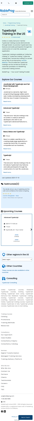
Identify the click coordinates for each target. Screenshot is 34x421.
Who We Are (6, 368)
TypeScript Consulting (9, 283)
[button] (31, 229)
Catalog (4, 317)
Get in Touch (25, 417)
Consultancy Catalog (9, 344)
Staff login (17, 420)
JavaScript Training (10, 25)
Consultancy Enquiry (9, 340)
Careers (4, 383)
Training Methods (8, 323)
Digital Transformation (10, 353)
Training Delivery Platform (11, 359)
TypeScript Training (22, 25)
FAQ (2, 386)
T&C (2, 389)
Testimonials (6, 380)
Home (4, 23)
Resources (5, 326)
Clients (4, 377)
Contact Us (28, 3)
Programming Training (14, 23)
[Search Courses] (15, 14)
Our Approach (6, 335)
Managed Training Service (11, 356)
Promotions (5, 320)
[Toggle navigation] (32, 10)
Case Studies (6, 338)
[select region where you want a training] (17, 259)
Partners (4, 374)
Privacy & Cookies (17, 417)
